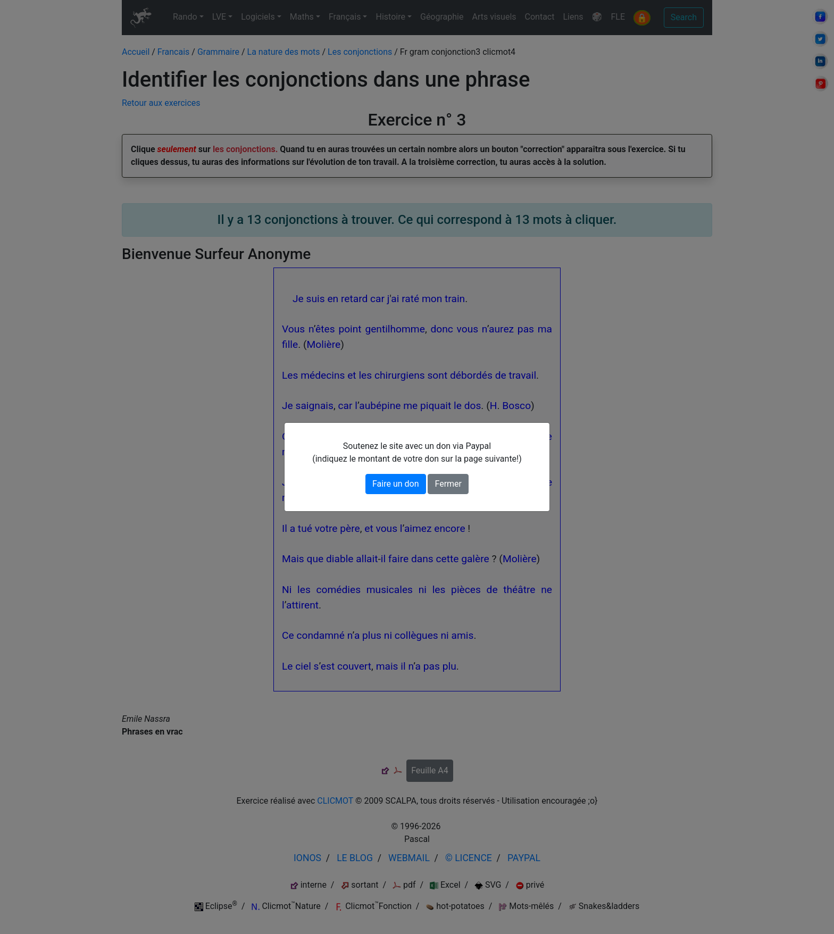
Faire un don (395, 484)
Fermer (448, 484)
